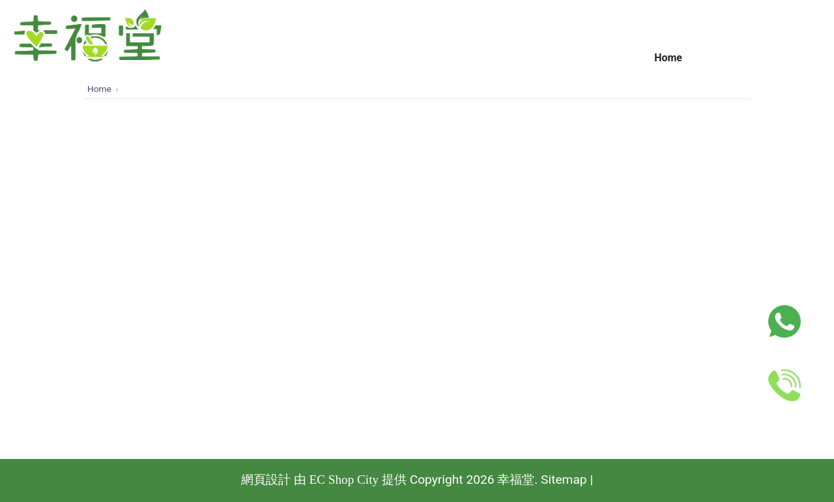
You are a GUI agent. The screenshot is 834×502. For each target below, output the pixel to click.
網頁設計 (266, 479)
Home (99, 88)
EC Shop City (344, 479)
